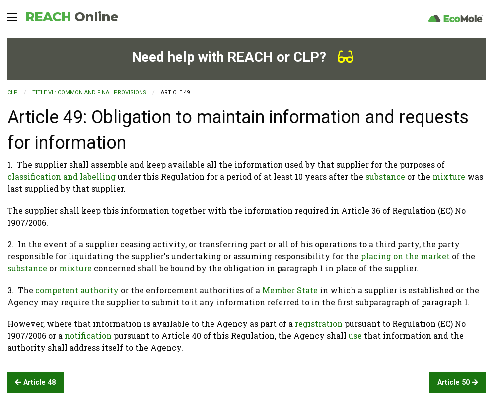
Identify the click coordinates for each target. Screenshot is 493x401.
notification (88, 335)
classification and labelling (61, 176)
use (355, 335)
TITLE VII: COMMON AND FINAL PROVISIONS (89, 92)
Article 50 (457, 382)
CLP (12, 92)
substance (385, 176)
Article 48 (35, 382)
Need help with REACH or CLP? (242, 57)
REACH (71, 17)
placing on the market (405, 256)
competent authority (77, 290)
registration (319, 324)
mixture (448, 176)
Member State (290, 290)
